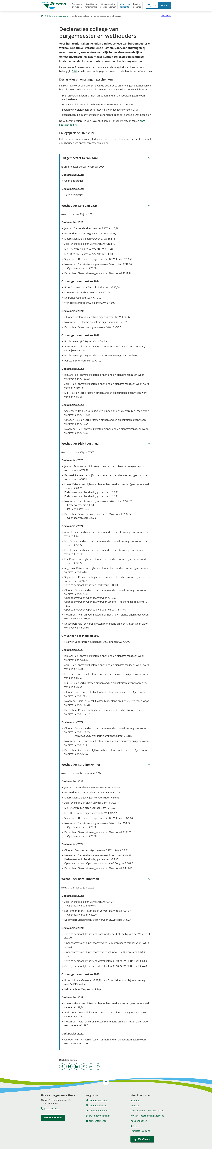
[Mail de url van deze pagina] (91, 1066)
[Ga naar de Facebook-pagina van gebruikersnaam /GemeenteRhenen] (97, 1100)
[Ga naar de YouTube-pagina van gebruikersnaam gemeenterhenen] (96, 1120)
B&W (74, 71)
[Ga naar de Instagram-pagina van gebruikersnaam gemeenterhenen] (96, 1105)
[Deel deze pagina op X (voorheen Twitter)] (84, 1066)
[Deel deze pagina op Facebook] (62, 1066)
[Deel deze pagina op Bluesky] (69, 1066)
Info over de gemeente (57, 15)
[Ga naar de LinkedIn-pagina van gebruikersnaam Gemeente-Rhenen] (97, 1110)
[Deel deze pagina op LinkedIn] (77, 1066)
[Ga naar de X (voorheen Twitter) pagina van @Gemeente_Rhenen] (98, 1115)
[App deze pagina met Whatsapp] (98, 1066)
